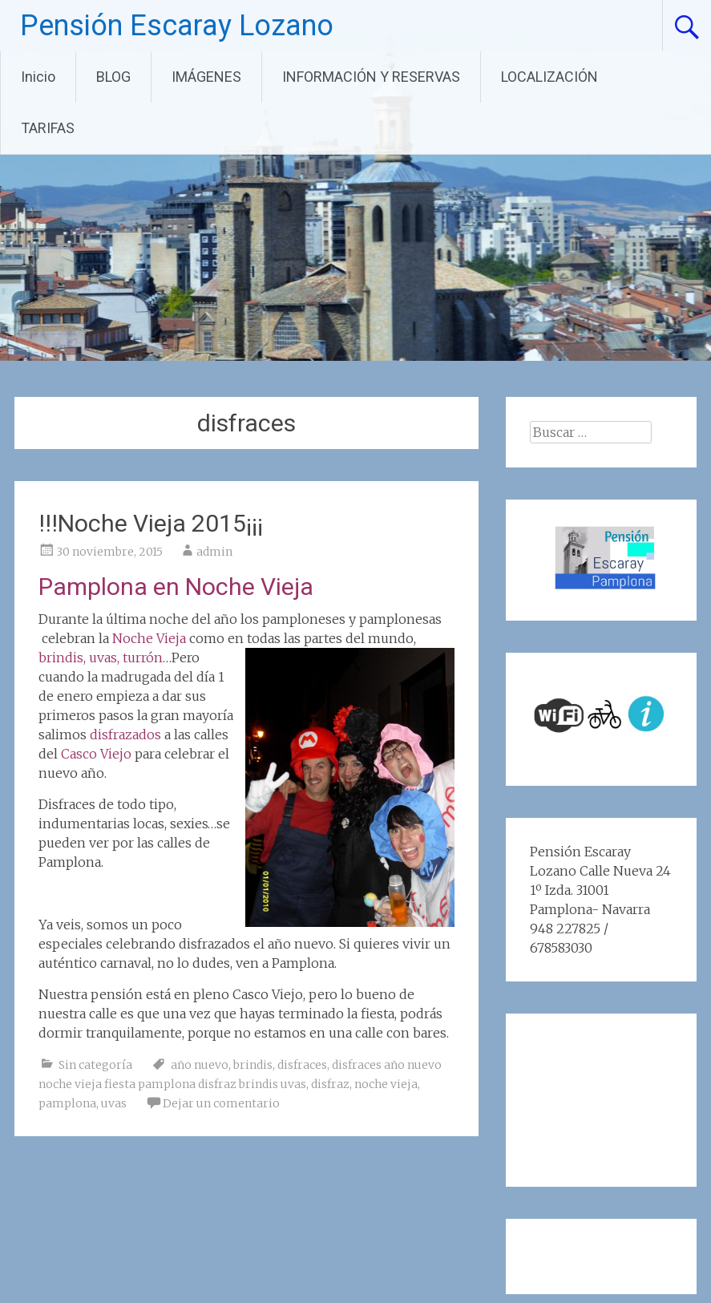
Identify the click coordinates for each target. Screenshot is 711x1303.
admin (214, 551)
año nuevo (199, 1065)
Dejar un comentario (221, 1103)
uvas (114, 1103)
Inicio (38, 76)
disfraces (302, 1065)
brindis (253, 1065)
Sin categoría (95, 1065)
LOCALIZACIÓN (549, 76)
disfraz (330, 1084)
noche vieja (386, 1084)
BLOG (113, 76)
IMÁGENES (206, 76)
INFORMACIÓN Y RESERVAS (371, 76)
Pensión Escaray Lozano (176, 25)
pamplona (67, 1103)
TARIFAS (48, 127)
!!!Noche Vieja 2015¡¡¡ (150, 523)
